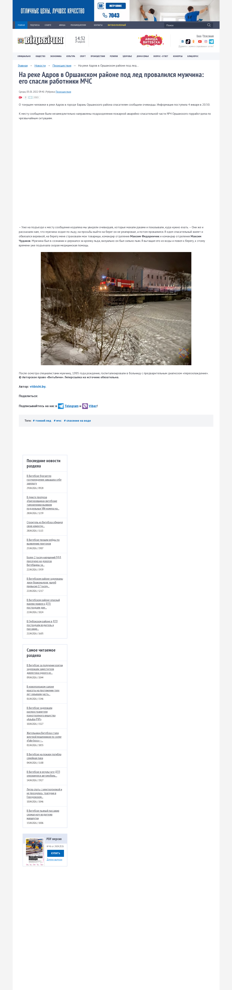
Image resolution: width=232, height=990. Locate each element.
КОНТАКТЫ (98, 25)
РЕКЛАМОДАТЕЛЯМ (80, 25)
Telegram (68, 406)
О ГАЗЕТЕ (49, 25)
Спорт (83, 56)
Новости (40, 65)
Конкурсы (178, 56)
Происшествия (98, 56)
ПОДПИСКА (35, 25)
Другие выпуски (54, 859)
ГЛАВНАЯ (21, 25)
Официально (24, 56)
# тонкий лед (42, 420)
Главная (23, 65)
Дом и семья (143, 56)
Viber (89, 406)
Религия (114, 56)
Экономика (56, 56)
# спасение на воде (77, 420)
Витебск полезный (117, 25)
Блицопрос (192, 56)
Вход (199, 35)
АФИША (62, 25)
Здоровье (127, 56)
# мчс (58, 420)
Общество (40, 56)
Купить (55, 853)
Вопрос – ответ (161, 56)
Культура (70, 56)
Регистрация (208, 35)
